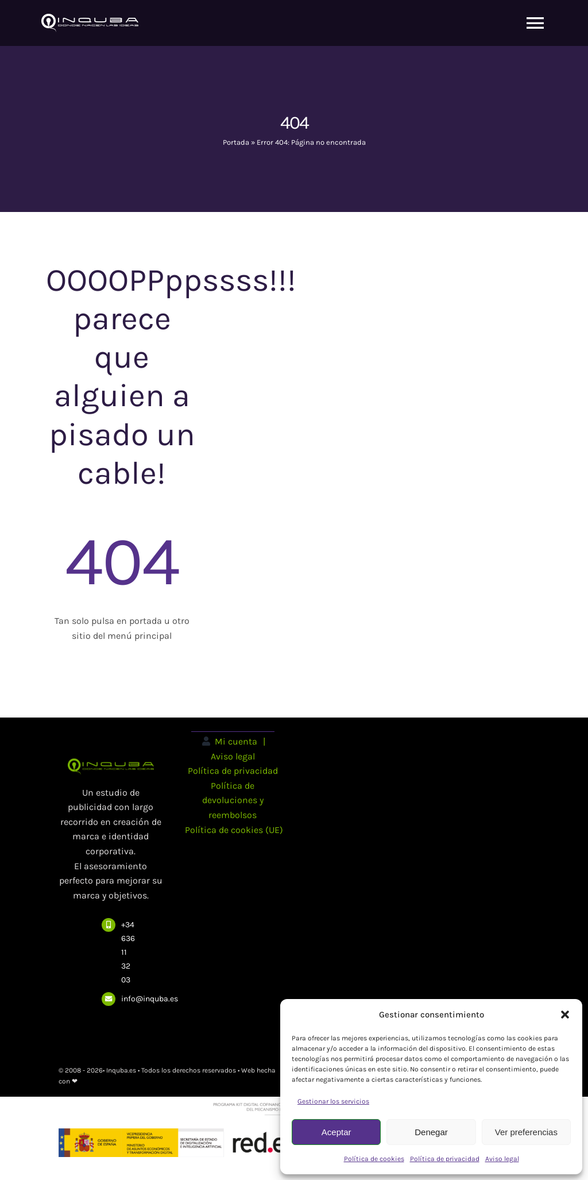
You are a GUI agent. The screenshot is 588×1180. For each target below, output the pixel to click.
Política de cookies (374, 1159)
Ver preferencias (526, 1132)
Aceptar (336, 1132)
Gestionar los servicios (333, 1101)
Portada (236, 142)
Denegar (431, 1132)
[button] (565, 1014)
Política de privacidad (444, 1159)
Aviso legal (502, 1159)
